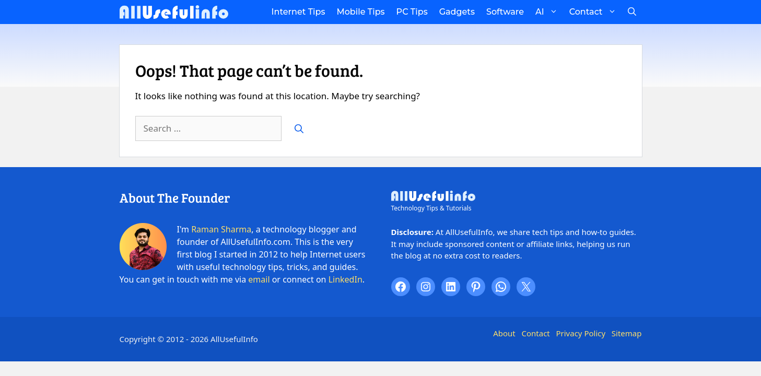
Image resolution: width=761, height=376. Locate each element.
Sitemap (627, 333)
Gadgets (457, 12)
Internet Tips (298, 12)
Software (505, 12)
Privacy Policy (580, 333)
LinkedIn (345, 279)
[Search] (299, 128)
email (259, 279)
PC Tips (412, 12)
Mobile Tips (360, 12)
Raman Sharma (221, 229)
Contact (595, 12)
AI (549, 12)
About (504, 333)
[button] (632, 12)
